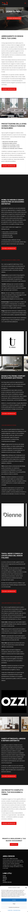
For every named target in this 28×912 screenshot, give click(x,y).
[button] (26, 887)
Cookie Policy (10, 910)
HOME (4, 876)
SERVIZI (5, 877)
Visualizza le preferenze (14, 907)
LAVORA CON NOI (7, 882)
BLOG (4, 880)
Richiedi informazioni (14, 18)
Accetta (14, 900)
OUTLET (5, 879)
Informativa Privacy (16, 910)
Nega (14, 903)
